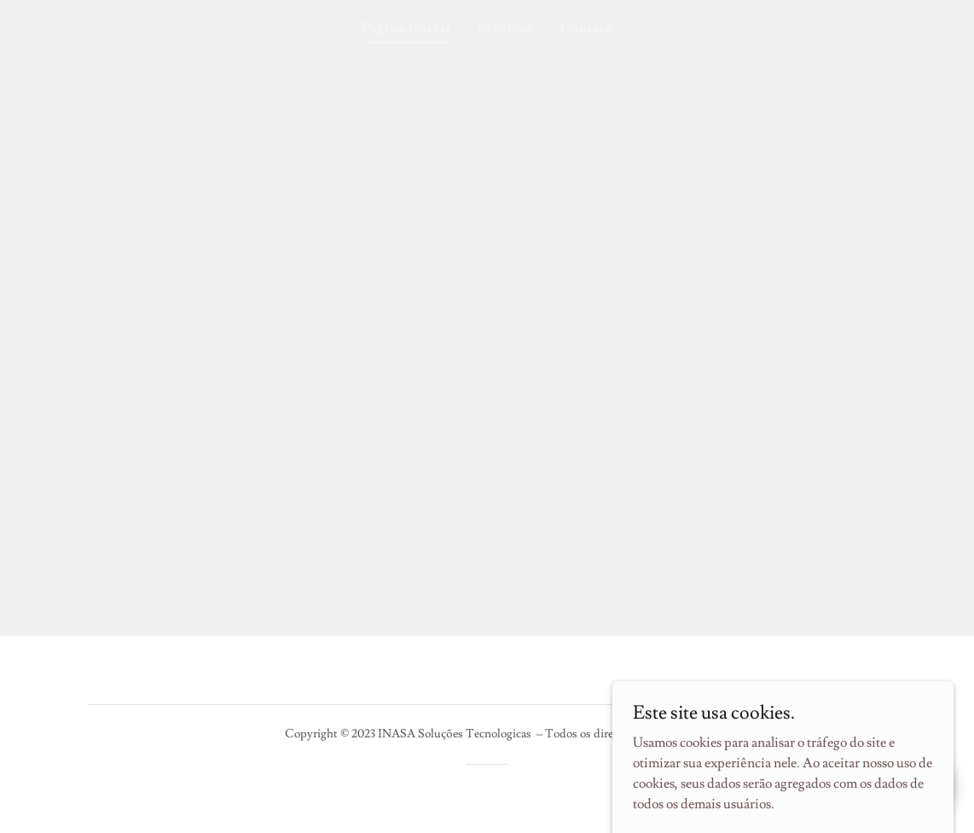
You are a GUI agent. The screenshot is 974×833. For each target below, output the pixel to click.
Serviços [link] (505, 28)
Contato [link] (586, 28)
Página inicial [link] (406, 28)
